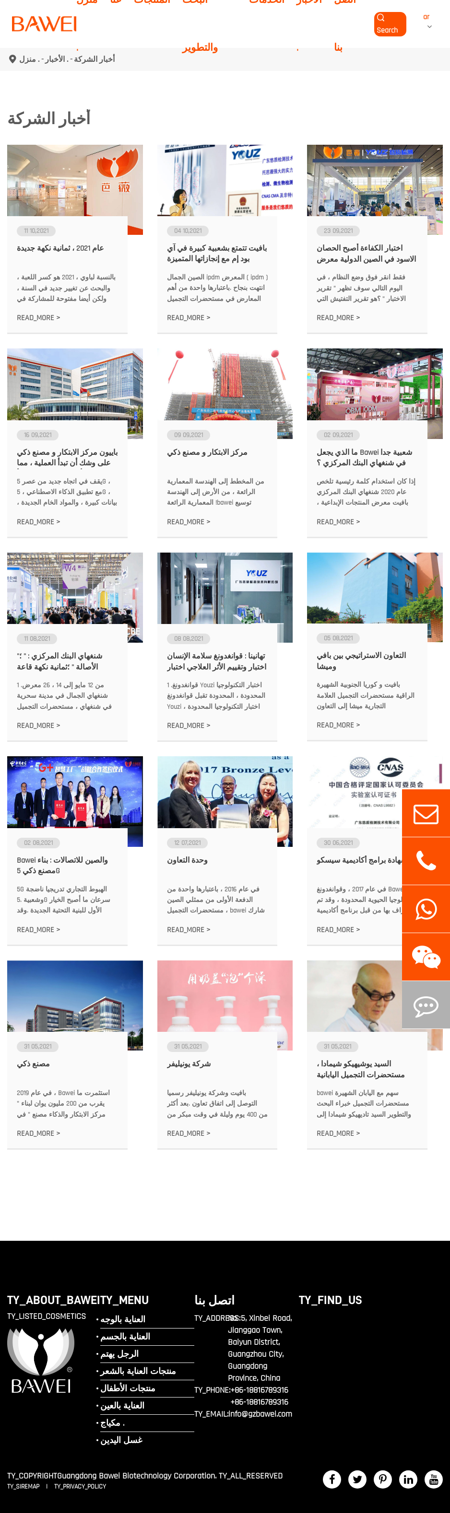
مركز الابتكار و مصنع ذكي (207, 453)
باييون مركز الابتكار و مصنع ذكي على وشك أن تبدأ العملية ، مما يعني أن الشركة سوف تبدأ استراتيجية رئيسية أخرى (67, 458)
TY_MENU (124, 1300)
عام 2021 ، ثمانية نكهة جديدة (60, 248)
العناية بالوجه (122, 1319)
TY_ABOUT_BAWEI (53, 1300)
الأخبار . (57, 59)
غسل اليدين (121, 1440)
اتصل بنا (214, 1300)
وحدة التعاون (187, 860)
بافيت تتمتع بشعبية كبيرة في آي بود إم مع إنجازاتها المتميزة (217, 253)
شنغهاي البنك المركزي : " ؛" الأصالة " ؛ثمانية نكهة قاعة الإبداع (59, 662)
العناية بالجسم (125, 1336)
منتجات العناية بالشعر (138, 1371)
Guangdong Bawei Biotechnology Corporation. (136, 1475)
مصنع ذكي (33, 1064)
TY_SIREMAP (24, 1486)
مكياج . (112, 1423)
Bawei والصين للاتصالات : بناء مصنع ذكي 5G (62, 865)
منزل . (29, 59)
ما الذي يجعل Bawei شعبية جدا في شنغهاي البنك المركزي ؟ (364, 458)
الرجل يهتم (119, 1354)
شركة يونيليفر (189, 1064)
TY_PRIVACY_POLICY (80, 1486)
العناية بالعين (122, 1405)
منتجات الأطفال (127, 1388)
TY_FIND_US (330, 1300)
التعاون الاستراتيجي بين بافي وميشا (361, 661)
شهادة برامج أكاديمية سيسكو (362, 860)
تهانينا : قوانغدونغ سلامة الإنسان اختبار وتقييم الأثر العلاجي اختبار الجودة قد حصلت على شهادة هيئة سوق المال (216, 662)
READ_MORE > (38, 318)
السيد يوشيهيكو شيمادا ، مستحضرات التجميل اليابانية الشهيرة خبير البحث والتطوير (362, 1070)
